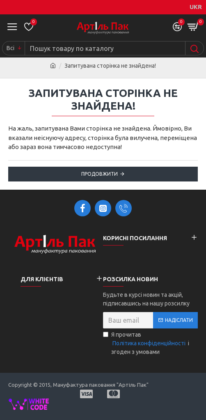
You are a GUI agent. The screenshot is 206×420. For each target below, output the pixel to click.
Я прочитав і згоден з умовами (146, 343)
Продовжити (99, 174)
